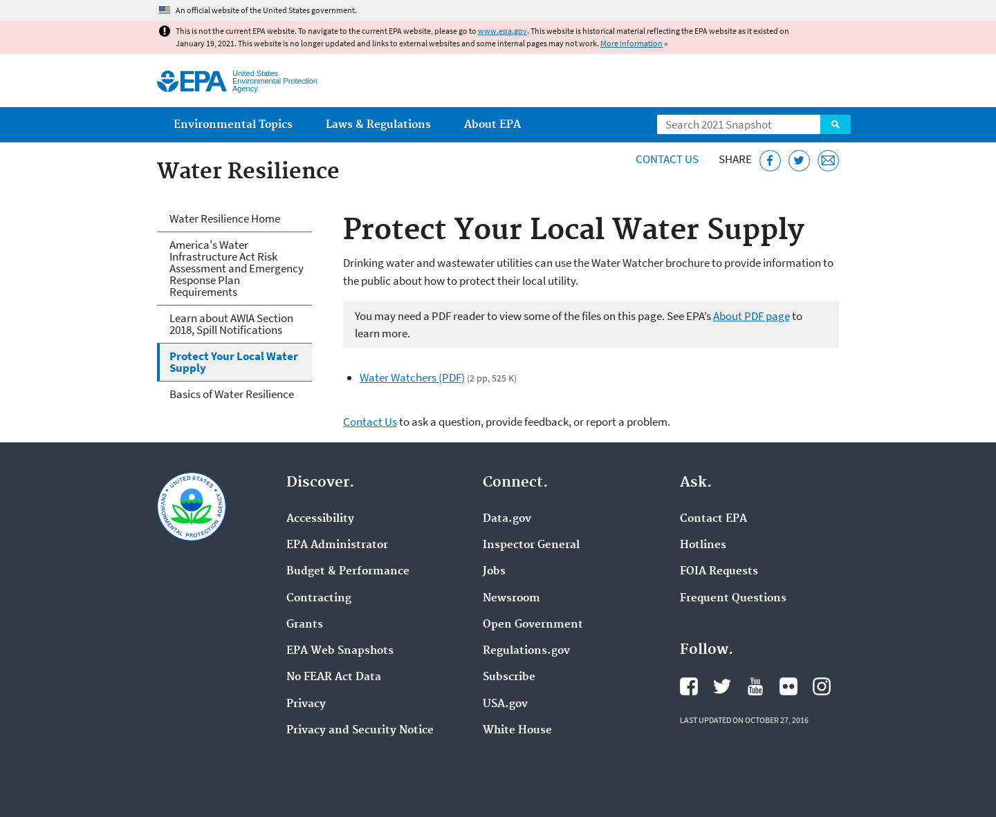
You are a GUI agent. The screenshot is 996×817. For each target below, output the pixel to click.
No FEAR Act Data (333, 677)
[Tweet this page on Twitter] (799, 160)
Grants (304, 625)
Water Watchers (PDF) (412, 377)
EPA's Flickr (788, 686)
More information (631, 43)
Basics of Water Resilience (231, 394)
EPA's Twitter (722, 686)
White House (517, 730)
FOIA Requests (719, 571)
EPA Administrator (337, 545)
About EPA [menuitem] (492, 124)
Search (835, 124)
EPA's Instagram (822, 686)
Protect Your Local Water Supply (233, 361)
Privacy (306, 704)
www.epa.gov (502, 31)
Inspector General (531, 545)
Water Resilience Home (224, 218)
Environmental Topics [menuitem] (233, 124)
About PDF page (751, 315)
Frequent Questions (733, 598)
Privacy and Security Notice (360, 730)
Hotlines (703, 545)
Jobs (494, 571)
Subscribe (509, 677)
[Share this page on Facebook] (770, 160)
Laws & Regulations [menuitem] (378, 124)
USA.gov (505, 704)
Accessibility (320, 519)
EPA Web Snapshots (340, 651)
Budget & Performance (347, 571)
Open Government (533, 625)
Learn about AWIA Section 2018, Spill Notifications (231, 323)
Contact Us (667, 159)
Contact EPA (713, 519)
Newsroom (511, 598)
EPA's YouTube (755, 686)
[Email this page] (828, 160)
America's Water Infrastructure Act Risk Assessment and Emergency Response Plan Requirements (236, 268)
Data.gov (507, 519)
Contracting (318, 598)
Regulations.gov (526, 651)
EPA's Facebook (689, 686)
